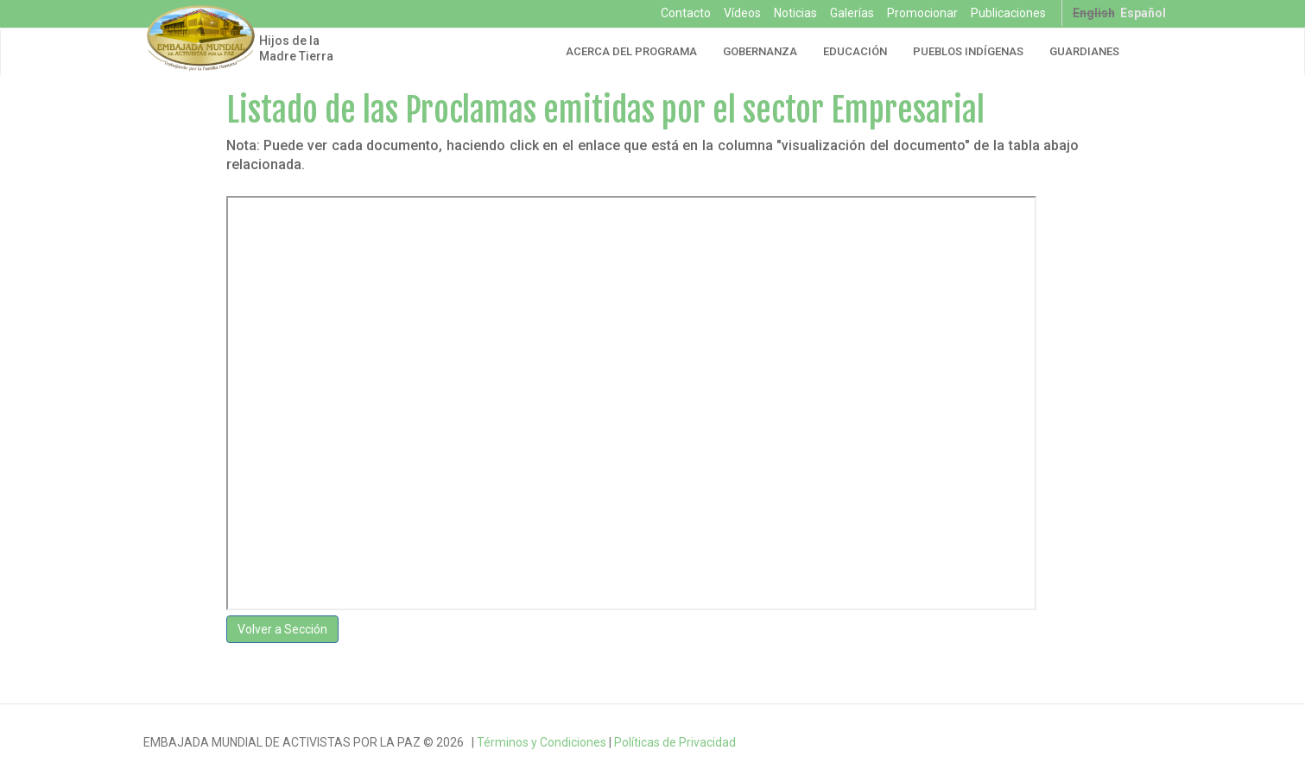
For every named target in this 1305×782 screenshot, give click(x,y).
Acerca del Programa (631, 51)
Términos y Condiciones (541, 742)
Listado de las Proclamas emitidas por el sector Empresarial (605, 110)
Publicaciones (1008, 13)
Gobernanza (760, 51)
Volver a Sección (282, 629)
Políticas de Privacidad (675, 742)
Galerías (852, 13)
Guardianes (1084, 51)
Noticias (795, 13)
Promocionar (922, 13)
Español (1143, 13)
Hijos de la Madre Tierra (296, 48)
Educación (855, 51)
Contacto (686, 13)
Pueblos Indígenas (968, 51)
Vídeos (742, 13)
